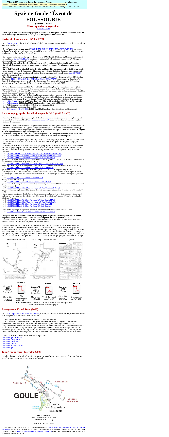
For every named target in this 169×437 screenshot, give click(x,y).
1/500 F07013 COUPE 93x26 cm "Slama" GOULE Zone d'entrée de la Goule (34, 154)
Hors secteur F (62, 4)
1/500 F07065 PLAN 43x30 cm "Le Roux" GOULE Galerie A (29, 206)
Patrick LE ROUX (43, 29)
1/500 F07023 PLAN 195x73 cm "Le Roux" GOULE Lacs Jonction (31, 158)
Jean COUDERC (75, 73)
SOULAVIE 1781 (66, 49)
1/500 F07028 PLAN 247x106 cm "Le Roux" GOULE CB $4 (29, 182)
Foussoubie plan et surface (12, 337)
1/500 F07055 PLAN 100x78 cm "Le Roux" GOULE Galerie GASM (31, 202)
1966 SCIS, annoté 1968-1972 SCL (15, 109)
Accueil (5, 4)
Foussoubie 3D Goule (10, 343)
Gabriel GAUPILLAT (21, 59)
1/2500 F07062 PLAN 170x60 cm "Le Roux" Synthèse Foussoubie (31, 212)
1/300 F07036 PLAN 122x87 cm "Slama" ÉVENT (25, 178)
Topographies (22, 4)
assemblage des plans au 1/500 (38, 120)
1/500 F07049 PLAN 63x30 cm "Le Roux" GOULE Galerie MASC (31, 200)
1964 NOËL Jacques (10, 101)
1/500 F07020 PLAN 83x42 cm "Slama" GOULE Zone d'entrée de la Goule (34, 156)
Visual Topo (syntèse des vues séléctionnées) (22, 314)
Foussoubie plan (8, 348)
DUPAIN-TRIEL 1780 (50, 49)
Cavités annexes (33, 4)
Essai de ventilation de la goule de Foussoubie (34, 431)
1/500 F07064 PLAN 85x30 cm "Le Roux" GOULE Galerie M (29, 204)
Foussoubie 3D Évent (10, 341)
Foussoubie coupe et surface (13, 346)
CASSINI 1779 (35, 49)
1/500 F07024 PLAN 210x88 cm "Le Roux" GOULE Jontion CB (30, 168)
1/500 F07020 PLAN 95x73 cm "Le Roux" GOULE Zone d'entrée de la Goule (35, 164)
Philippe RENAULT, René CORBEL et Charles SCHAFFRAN (33, 79)
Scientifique (52, 4)
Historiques (13, 4)
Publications (43, 4)
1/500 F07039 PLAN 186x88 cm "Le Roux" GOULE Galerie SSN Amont (33, 188)
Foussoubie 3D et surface (12, 339)
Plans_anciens (11, 43)
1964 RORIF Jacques (10, 103)
